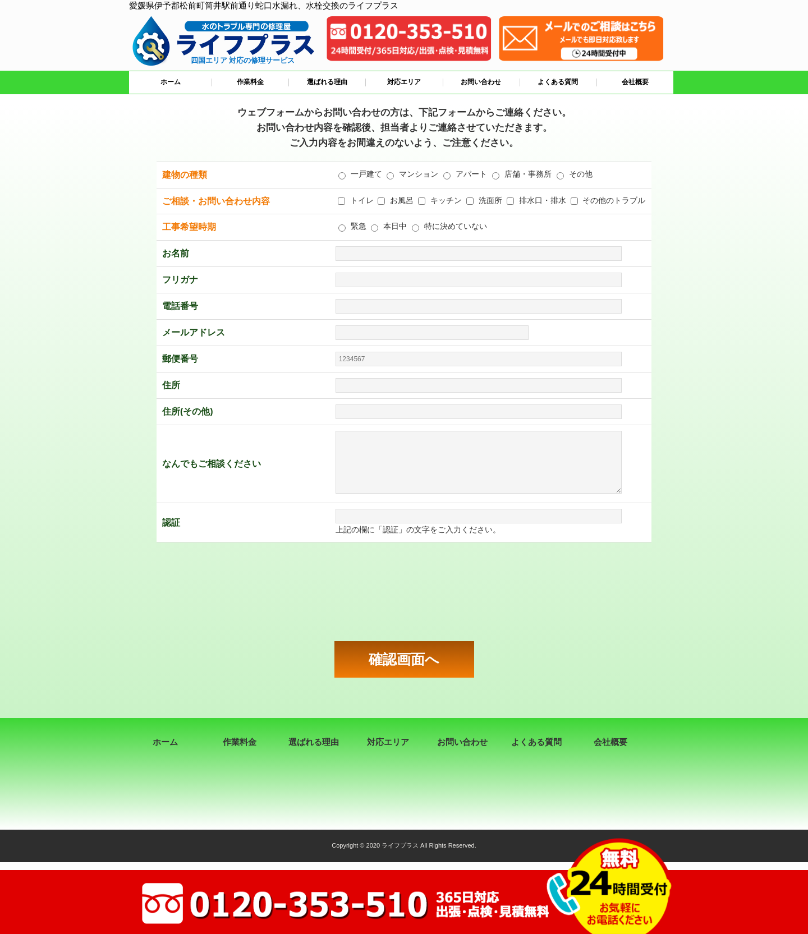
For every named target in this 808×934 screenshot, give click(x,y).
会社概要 (635, 82)
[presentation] (404, 592)
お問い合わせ (481, 82)
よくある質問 (558, 82)
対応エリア (404, 82)
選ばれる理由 (327, 82)
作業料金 (250, 82)
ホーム (170, 82)
